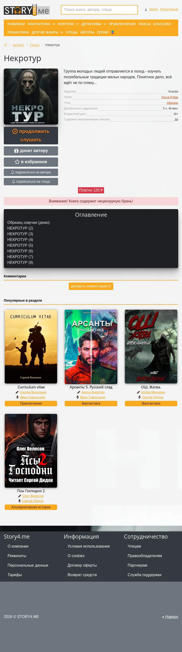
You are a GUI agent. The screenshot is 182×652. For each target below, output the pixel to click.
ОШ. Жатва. (151, 387)
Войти (154, 9)
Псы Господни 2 (31, 490)
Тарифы (15, 575)
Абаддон (172, 103)
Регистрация (169, 9)
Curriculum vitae (31, 387)
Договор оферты (82, 565)
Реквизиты (17, 556)
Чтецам (134, 546)
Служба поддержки (144, 575)
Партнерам (137, 565)
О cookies (76, 556)
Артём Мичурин (153, 392)
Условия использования (89, 546)
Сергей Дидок (153, 397)
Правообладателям (145, 556)
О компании (18, 546)
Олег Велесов (32, 496)
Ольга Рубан (169, 97)
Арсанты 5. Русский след (91, 387)
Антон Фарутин (93, 392)
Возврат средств (82, 575)
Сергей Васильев (33, 392)
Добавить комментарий (91, 286)
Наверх (170, 617)
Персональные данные (28, 565)
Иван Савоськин (33, 397)
